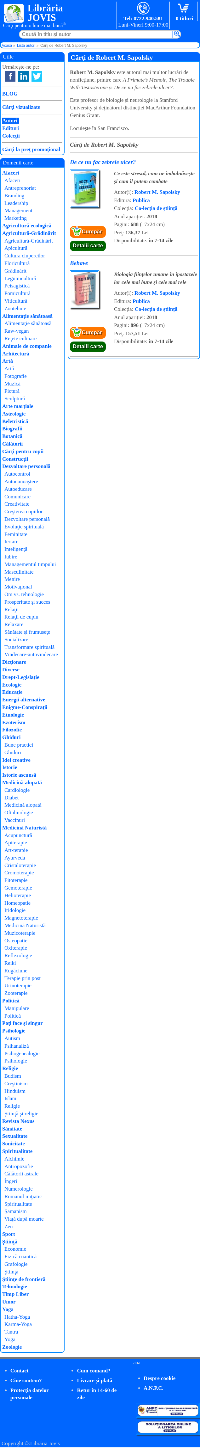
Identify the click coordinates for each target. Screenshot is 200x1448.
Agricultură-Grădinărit (29, 233)
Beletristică (15, 421)
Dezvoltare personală (26, 466)
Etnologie (13, 715)
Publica (141, 200)
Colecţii (11, 136)
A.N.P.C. (153, 1388)
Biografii (12, 429)
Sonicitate (13, 1144)
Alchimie (14, 1159)
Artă (7, 361)
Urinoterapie (17, 986)
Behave (79, 263)
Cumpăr (92, 232)
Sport (8, 1234)
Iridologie (15, 910)
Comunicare (17, 497)
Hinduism (15, 1091)
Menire (12, 579)
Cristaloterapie (20, 865)
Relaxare (13, 624)
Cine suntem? (26, 1380)
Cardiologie (17, 790)
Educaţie (12, 692)
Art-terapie (16, 850)
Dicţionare (14, 662)
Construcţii (15, 459)
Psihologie (14, 1031)
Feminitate (15, 534)
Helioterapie (17, 895)
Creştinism (16, 1084)
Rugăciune (15, 971)
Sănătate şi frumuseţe (27, 632)
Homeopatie (17, 903)
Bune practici (18, 745)
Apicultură (15, 248)
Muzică (12, 384)
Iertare (11, 542)
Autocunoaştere (21, 481)
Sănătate (12, 1129)
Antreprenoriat (20, 188)
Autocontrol (17, 474)
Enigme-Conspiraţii (25, 707)
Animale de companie (27, 346)
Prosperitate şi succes (27, 602)
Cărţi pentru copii (22, 451)
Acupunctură (18, 835)
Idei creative (16, 760)
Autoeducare (18, 489)
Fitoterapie (16, 880)
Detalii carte (88, 246)
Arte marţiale (17, 406)
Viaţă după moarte (24, 1219)
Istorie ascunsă (19, 775)
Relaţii (11, 610)
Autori (9, 121)
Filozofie (12, 730)
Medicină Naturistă (24, 828)
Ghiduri (11, 737)
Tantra (11, 1332)
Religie (10, 1068)
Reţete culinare (20, 339)
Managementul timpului (30, 564)
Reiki (10, 963)
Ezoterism (14, 722)
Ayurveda (14, 858)
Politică (11, 1001)
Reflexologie (18, 955)
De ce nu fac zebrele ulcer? (103, 162)
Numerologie (18, 1189)
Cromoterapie (19, 873)
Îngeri (10, 1181)
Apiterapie (15, 843)
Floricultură (17, 263)
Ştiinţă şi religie (21, 1114)
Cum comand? (93, 1371)
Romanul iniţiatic (23, 1196)
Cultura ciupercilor (24, 256)
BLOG (10, 94)
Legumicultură (20, 278)
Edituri (10, 128)
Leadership (16, 203)
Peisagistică (17, 286)
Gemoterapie (18, 888)
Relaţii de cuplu (21, 617)
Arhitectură (15, 354)
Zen (8, 1226)
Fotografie (15, 376)
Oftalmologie (18, 813)
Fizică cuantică (20, 1257)
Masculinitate (19, 572)
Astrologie (14, 414)
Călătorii (12, 444)
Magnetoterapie (21, 918)
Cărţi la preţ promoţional (31, 149)
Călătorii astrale (21, 1174)
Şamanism (15, 1211)
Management (18, 210)
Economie (15, 1249)
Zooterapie (16, 993)
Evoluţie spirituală (24, 527)
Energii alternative (23, 700)
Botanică (12, 436)
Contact (19, 1371)
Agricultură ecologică (26, 226)
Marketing (15, 218)
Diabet (11, 798)
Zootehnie (15, 308)
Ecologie (11, 685)
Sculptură (14, 399)
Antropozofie (18, 1166)
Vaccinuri (14, 820)
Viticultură (15, 301)
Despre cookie (159, 1378)
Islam (10, 1098)
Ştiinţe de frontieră (24, 1279)
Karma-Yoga (18, 1324)
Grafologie (16, 1264)
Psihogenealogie (21, 1054)
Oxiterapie (15, 948)
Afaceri (10, 173)
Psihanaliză (16, 1046)
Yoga (8, 1309)
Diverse (11, 670)
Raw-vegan (16, 331)
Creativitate (16, 504)
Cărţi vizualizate (21, 107)
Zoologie (12, 1347)
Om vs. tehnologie (24, 594)
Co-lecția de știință (156, 208)
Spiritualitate (17, 1151)
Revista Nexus (18, 1121)
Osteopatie (15, 941)
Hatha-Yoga (17, 1317)
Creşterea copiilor (23, 511)
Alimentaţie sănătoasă (27, 316)
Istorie (9, 767)
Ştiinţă (9, 1242)
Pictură (12, 391)
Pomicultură (17, 293)
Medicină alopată (22, 782)
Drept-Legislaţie (20, 677)
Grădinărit (15, 271)
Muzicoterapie (19, 933)
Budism (12, 1076)
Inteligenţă (15, 549)
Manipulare (16, 1008)
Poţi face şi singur (22, 1023)
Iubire (10, 557)
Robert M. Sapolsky (157, 192)
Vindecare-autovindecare (31, 654)
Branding (14, 196)
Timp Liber (15, 1294)
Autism (12, 1038)
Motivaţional (18, 587)
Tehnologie (14, 1287)
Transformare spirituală (29, 647)
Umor (8, 1302)
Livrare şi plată (94, 1380)
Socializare (16, 640)
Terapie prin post (22, 978)
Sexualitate (14, 1136)
